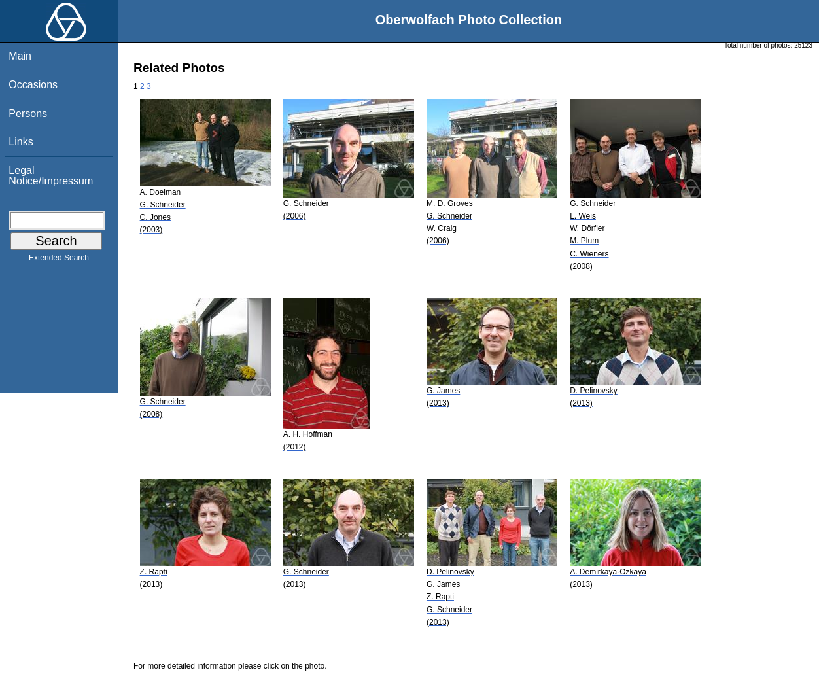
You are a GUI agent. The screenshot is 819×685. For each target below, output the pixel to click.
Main (20, 55)
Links (21, 141)
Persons (28, 113)
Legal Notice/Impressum (51, 175)
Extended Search (59, 260)
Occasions (33, 84)
